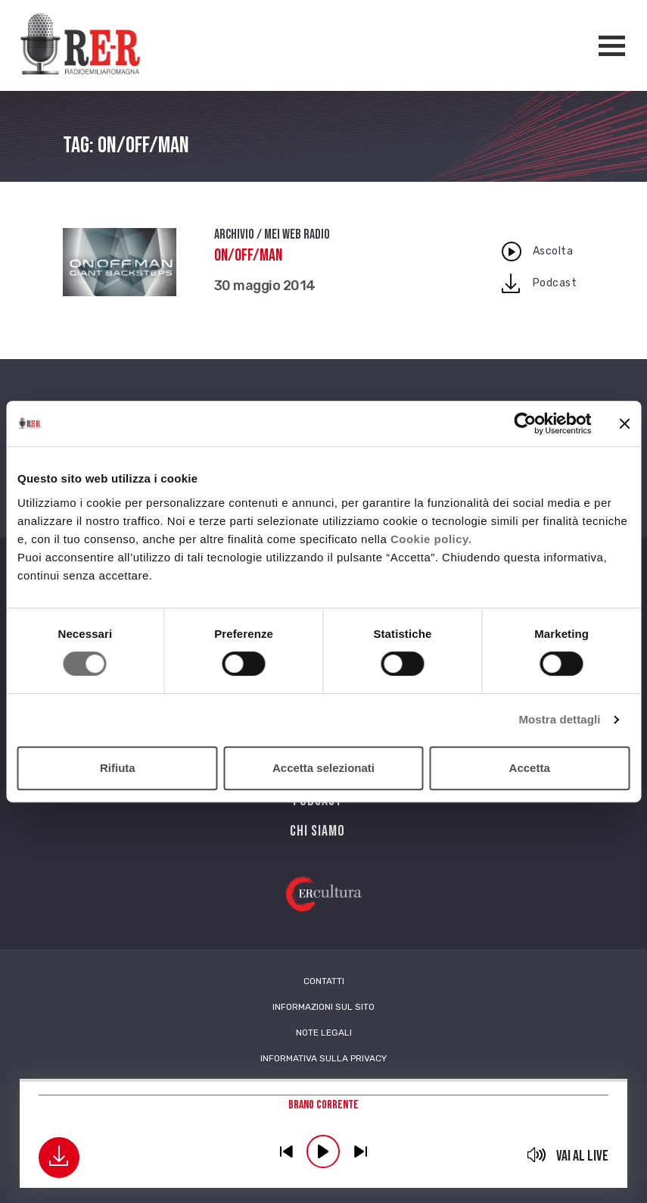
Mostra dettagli (559, 719)
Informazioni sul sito (323, 1006)
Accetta (529, 767)
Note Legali (324, 1032)
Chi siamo (317, 831)
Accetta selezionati (323, 767)
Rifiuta (117, 767)
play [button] (323, 1151)
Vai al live (582, 1156)
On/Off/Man (248, 255)
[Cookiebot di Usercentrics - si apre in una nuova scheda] (525, 423)
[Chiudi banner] (624, 423)
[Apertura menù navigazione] (612, 45)
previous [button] (286, 1151)
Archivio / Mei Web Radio (272, 234)
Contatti (323, 981)
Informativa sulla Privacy (323, 1058)
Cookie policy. (431, 539)
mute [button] (536, 1154)
